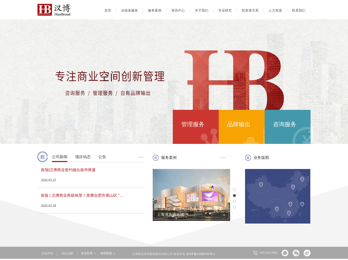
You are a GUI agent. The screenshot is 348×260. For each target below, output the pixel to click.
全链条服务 (129, 10)
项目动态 (83, 157)
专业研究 (225, 10)
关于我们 (201, 10)
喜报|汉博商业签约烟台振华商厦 (68, 170)
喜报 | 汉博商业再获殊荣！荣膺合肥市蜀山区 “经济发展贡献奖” (84, 195)
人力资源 (275, 10)
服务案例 (154, 10)
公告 (102, 157)
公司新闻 (59, 157)
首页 (107, 10)
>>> (141, 157)
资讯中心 (178, 10)
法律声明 (47, 253)
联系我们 (298, 10)
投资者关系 (250, 10)
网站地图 (67, 253)
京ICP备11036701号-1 (200, 254)
